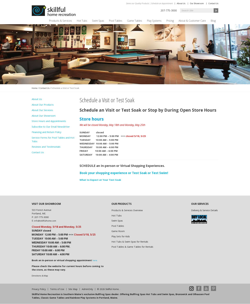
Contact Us (213, 3)
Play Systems (154, 20)
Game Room (118, 231)
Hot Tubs (82, 20)
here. (95, 260)
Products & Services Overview (127, 210)
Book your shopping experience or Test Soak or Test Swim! (124, 173)
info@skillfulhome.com (45, 220)
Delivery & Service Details (204, 210)
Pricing (170, 20)
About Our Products (43, 104)
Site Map (72, 289)
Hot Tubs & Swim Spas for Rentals (129, 241)
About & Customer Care (192, 20)
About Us (181, 3)
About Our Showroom (43, 115)
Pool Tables (115, 20)
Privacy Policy (39, 289)
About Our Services (42, 110)
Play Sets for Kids (120, 236)
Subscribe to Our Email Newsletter (51, 126)
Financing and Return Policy (46, 132)
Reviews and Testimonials (46, 146)
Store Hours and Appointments (49, 121)
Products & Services (60, 20)
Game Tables (134, 20)
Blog (213, 20)
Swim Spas (98, 20)
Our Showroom (197, 3)
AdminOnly (87, 289)
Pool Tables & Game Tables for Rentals (132, 246)
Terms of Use (57, 289)
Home (34, 88)
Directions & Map (40, 275)
